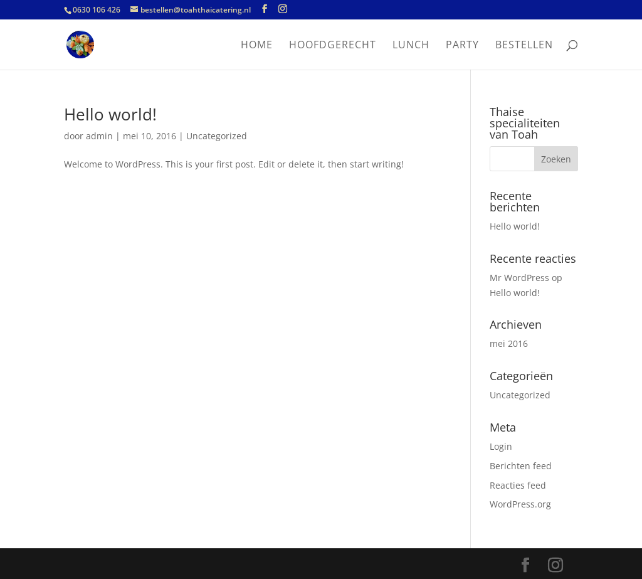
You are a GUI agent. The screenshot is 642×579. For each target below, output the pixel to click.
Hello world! (110, 114)
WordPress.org (520, 504)
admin (99, 136)
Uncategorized (216, 136)
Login (501, 446)
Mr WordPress (519, 278)
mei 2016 (509, 343)
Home (257, 45)
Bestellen (524, 45)
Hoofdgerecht (332, 45)
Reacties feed (518, 485)
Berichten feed (521, 466)
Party (462, 45)
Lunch (410, 45)
